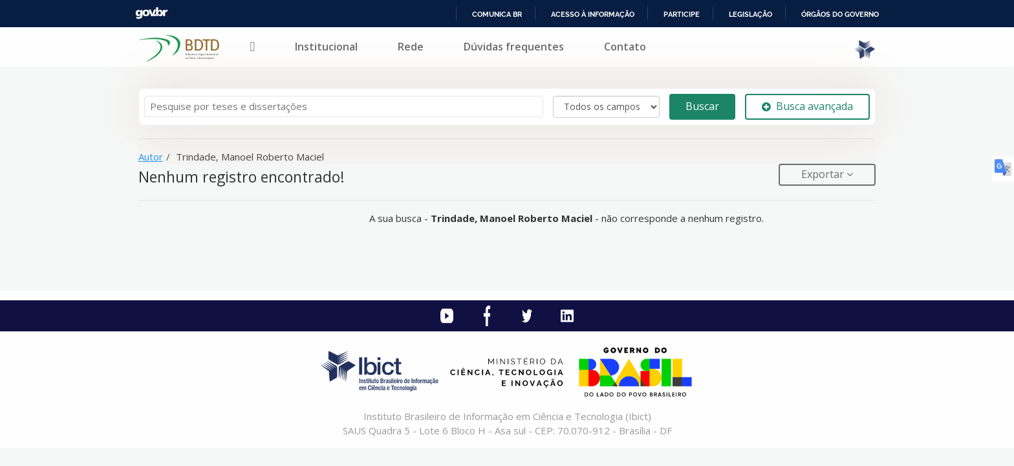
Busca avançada (807, 106)
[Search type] (606, 107)
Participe (681, 14)
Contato (625, 46)
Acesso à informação (592, 14)
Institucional (326, 46)
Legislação (750, 14)
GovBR (151, 13)
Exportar (824, 174)
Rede (411, 46)
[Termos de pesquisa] (343, 106)
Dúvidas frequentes (514, 46)
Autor (150, 156)
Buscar (702, 106)
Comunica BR (497, 14)
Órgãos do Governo (840, 14)
